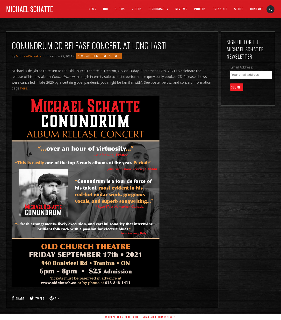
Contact (256, 9)
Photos (200, 9)
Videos (137, 9)
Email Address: (241, 67)
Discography (159, 9)
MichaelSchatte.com (33, 56)
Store (238, 9)
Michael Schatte (29, 9)
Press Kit (220, 9)
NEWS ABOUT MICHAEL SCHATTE (99, 56)
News (92, 9)
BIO (105, 9)
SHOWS (120, 9)
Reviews (181, 9)
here (23, 88)
